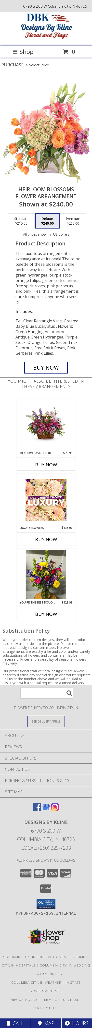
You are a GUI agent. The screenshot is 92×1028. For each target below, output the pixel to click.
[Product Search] (46, 693)
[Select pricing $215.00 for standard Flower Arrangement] (21, 221)
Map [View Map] (46, 1023)
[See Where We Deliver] (46, 721)
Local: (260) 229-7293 (46, 848)
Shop (23, 52)
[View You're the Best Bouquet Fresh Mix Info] (46, 574)
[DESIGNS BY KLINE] (46, 38)
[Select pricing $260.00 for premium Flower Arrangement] (73, 221)
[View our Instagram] (55, 809)
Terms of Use (46, 1008)
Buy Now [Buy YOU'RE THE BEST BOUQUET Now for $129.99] (46, 614)
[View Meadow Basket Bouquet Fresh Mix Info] (46, 425)
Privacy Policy (24, 999)
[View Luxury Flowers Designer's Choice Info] (46, 500)
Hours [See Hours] (77, 1023)
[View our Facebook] (37, 809)
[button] (46, 904)
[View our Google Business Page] (46, 809)
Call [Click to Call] (15, 1023)
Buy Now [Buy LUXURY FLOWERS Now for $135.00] (46, 539)
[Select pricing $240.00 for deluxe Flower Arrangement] (47, 221)
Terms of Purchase (60, 999)
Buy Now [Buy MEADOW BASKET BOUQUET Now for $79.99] (46, 464)
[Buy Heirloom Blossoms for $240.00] (46, 368)
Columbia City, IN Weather (36, 982)
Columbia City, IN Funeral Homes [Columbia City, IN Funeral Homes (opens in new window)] (34, 957)
